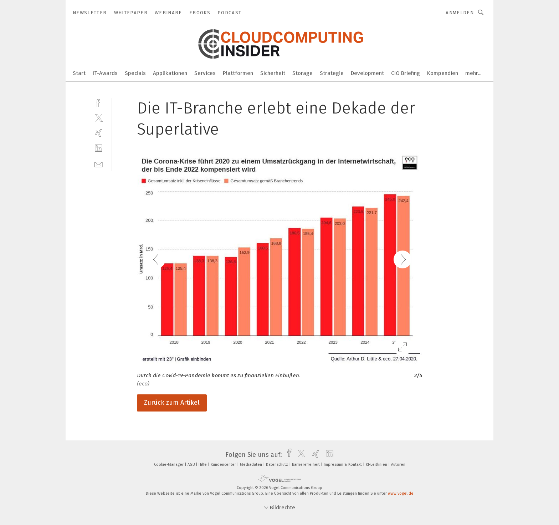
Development (367, 73)
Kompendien (442, 73)
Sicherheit (272, 73)
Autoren (398, 464)
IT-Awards (105, 73)
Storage (302, 73)
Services (205, 73)
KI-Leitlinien (377, 464)
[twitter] (98, 117)
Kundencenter (224, 464)
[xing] (98, 132)
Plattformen (238, 73)
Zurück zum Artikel (172, 403)
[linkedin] (98, 148)
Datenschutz (277, 464)
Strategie (332, 73)
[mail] (98, 163)
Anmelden (460, 13)
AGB (192, 464)
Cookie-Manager (169, 464)
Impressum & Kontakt (343, 464)
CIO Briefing (405, 73)
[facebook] (98, 102)
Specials (135, 73)
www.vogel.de (401, 493)
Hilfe (203, 464)
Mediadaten (251, 464)
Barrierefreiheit (306, 464)
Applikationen (170, 73)
